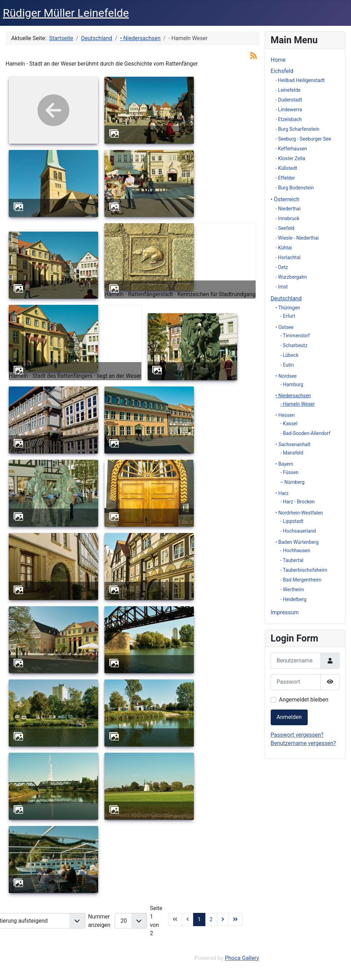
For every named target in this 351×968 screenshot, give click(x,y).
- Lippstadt (292, 521)
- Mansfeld (292, 453)
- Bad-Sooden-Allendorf (305, 433)
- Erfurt (287, 316)
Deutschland (286, 298)
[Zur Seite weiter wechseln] (223, 919)
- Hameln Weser (297, 404)
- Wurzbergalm (291, 277)
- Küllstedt (286, 168)
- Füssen (289, 472)
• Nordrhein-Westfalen (299, 513)
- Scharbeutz (294, 345)
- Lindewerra (289, 109)
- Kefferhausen (291, 148)
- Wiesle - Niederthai (297, 238)
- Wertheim (292, 589)
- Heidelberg (293, 599)
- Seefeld (285, 228)
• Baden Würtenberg (297, 542)
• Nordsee (286, 376)
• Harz (282, 493)
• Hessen (285, 415)
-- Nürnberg (292, 482)
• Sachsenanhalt (293, 444)
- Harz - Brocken (297, 501)
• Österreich (285, 199)
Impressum (285, 612)
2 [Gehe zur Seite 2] (211, 919)
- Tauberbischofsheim (303, 570)
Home (278, 60)
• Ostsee (285, 327)
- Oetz (282, 267)
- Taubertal (292, 560)
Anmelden (289, 717)
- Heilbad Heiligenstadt (300, 80)
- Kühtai (284, 247)
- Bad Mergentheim (301, 580)
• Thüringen (288, 307)
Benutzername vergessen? (303, 743)
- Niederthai (288, 208)
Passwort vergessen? (297, 734)
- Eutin (287, 365)
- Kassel (289, 423)
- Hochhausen (295, 550)
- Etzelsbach (289, 119)
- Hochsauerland (298, 531)
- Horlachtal (288, 257)
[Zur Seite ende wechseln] (235, 919)
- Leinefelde (288, 90)
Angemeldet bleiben (303, 699)
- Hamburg (291, 384)
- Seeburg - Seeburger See (303, 139)
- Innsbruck (288, 218)
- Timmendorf (295, 335)
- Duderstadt (289, 100)
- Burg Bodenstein (295, 187)
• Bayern (284, 464)
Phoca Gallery (242, 958)
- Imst (282, 287)
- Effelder (285, 178)
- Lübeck (289, 355)
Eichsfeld (282, 71)
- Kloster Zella (290, 158)
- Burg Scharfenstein (298, 129)
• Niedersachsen (293, 395)
